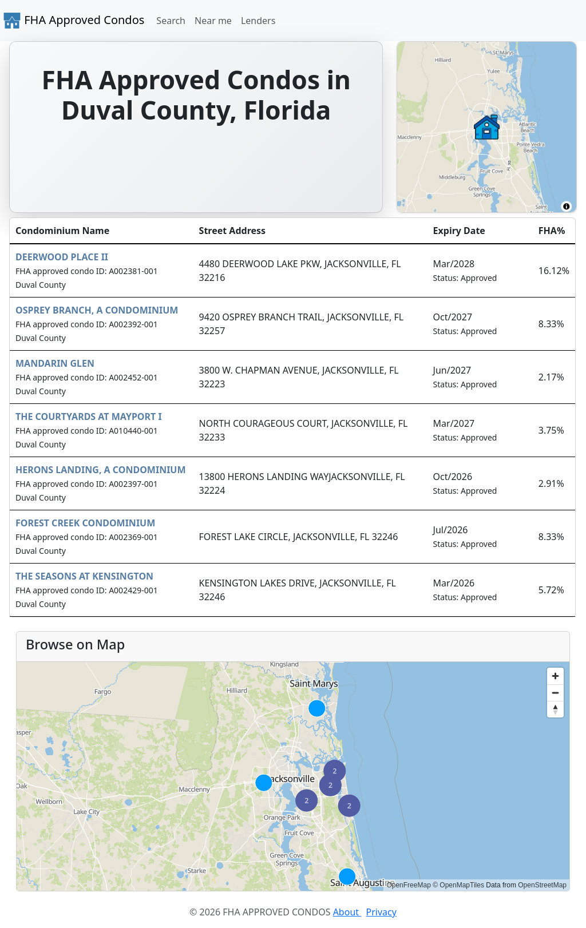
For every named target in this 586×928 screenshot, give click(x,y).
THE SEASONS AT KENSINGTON (84, 576)
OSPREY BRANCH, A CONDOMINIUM (96, 310)
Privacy (381, 912)
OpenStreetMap (542, 885)
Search (170, 20)
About (347, 912)
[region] (293, 776)
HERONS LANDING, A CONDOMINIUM (100, 469)
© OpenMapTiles (458, 885)
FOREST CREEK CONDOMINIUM (85, 523)
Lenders (258, 20)
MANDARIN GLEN (54, 363)
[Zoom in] (555, 676)
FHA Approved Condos (73, 20)
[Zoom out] (555, 692)
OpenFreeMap (408, 885)
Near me (213, 20)
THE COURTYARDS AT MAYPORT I (88, 416)
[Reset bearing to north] (555, 709)
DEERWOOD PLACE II (61, 257)
